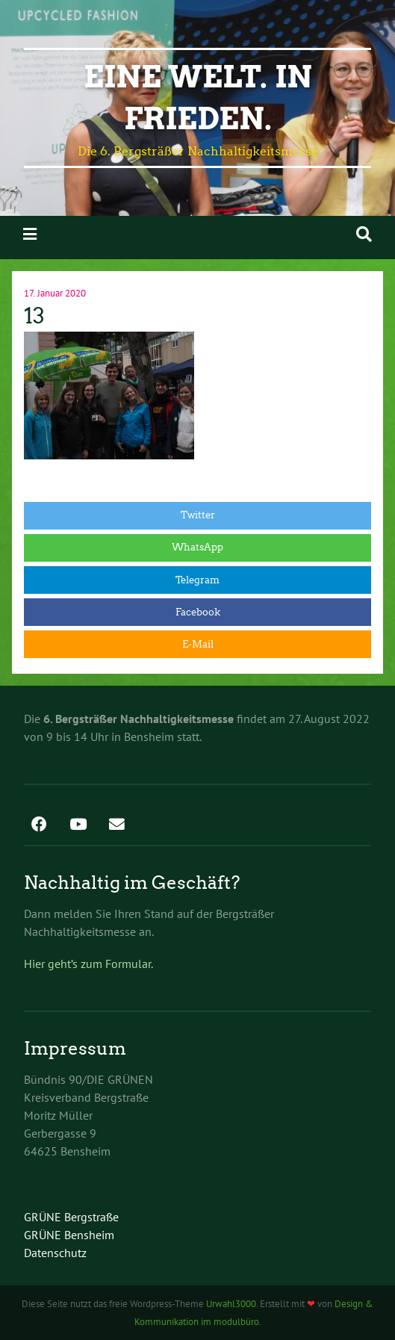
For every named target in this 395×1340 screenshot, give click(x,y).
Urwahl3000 (231, 1303)
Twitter (198, 515)
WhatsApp (197, 547)
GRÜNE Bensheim (69, 1234)
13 (34, 316)
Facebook (197, 612)
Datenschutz (55, 1252)
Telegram (197, 580)
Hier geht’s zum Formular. (88, 963)
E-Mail (198, 644)
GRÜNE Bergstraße (71, 1216)
